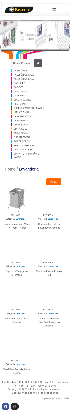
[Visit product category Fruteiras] (27, 103)
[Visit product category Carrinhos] (27, 95)
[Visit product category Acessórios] (27, 70)
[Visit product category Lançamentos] (27, 116)
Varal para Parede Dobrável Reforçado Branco (49, 322)
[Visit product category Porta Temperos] (27, 145)
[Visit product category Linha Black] (27, 124)
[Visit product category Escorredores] (27, 99)
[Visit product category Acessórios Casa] (27, 74)
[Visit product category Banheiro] (27, 83)
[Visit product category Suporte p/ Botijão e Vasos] (27, 155)
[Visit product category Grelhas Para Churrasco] (27, 108)
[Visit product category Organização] (27, 137)
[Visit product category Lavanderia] (27, 120)
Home (10, 169)
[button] (54, 10)
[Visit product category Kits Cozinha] (27, 112)
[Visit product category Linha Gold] (27, 128)
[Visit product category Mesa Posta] (27, 133)
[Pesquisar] (38, 63)
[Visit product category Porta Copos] (27, 141)
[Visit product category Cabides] (27, 87)
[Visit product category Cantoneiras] (27, 91)
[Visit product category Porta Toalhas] (27, 149)
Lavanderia (20, 219)
